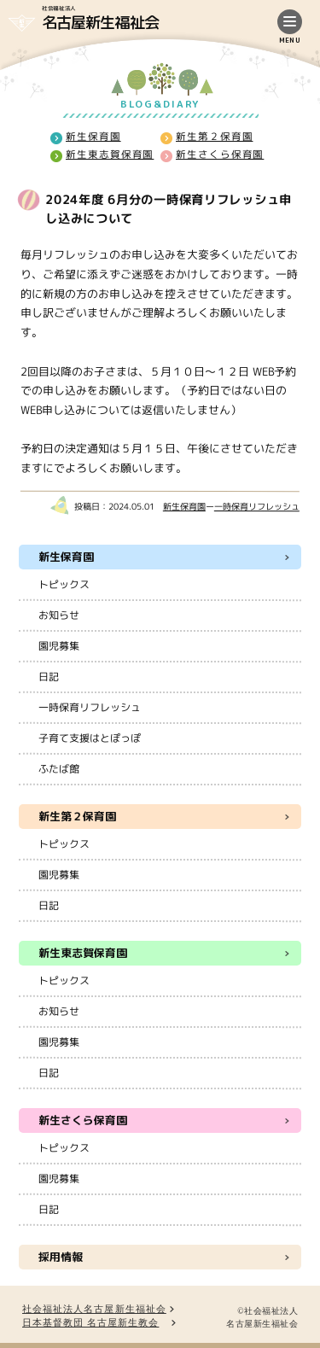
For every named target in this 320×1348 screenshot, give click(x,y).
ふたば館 (58, 769)
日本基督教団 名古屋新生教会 (90, 1323)
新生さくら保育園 (219, 154)
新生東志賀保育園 (109, 154)
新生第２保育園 (214, 136)
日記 (48, 676)
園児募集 (58, 646)
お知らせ (58, 615)
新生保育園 (93, 136)
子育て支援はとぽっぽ (89, 738)
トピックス (64, 584)
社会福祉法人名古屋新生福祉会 (94, 1309)
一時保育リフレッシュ (257, 506)
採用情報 (60, 1256)
